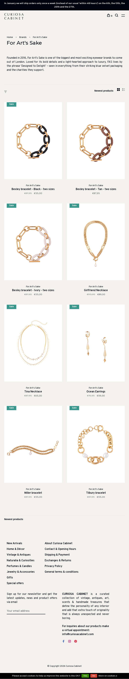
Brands (23, 37)
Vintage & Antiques (19, 555)
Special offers (15, 583)
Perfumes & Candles (19, 566)
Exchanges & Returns (58, 560)
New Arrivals (14, 543)
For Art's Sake (40, 37)
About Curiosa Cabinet (58, 543)
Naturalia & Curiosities (20, 560)
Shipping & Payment (57, 555)
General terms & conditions (61, 572)
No (93, 675)
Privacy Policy (53, 566)
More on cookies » (107, 675)
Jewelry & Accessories (21, 572)
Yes (85, 675)
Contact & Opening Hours (60, 549)
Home (10, 37)
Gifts (10, 577)
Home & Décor (16, 549)
